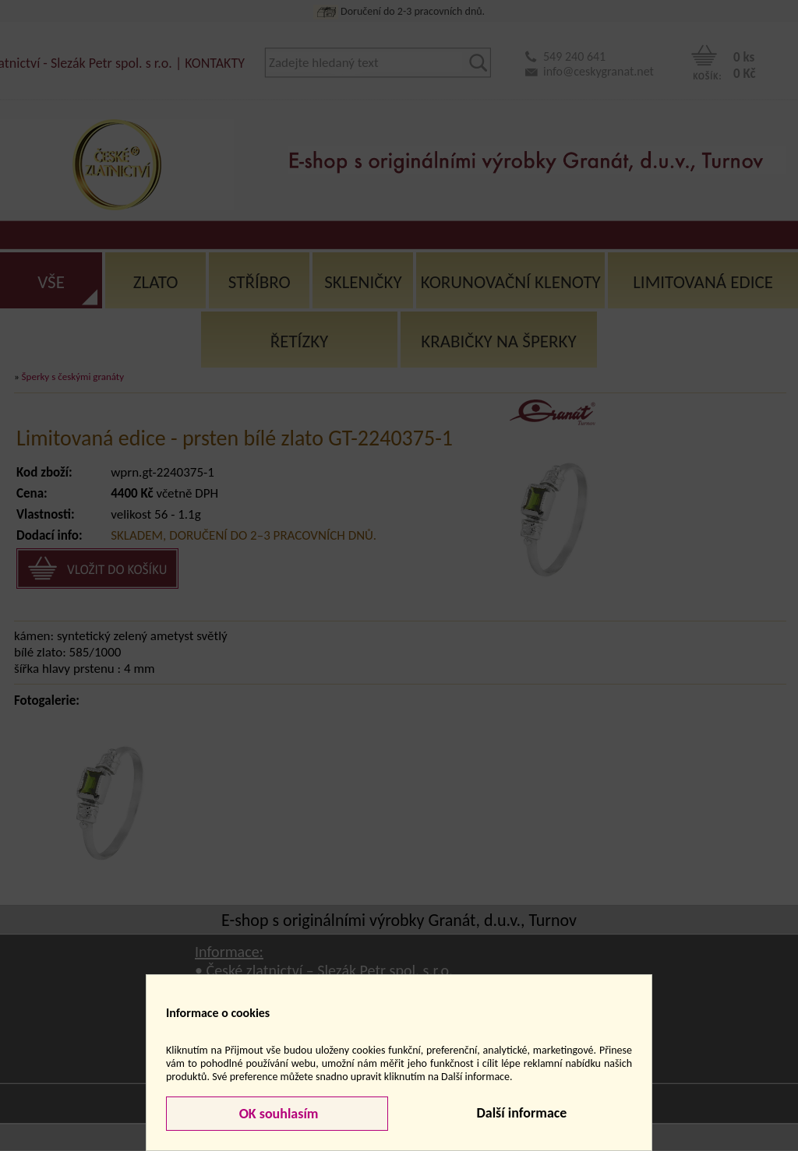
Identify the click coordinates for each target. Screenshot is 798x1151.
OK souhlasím (277, 1113)
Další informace (521, 1112)
